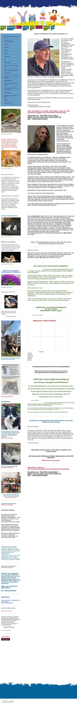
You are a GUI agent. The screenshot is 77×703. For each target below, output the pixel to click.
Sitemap (12, 701)
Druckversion (6, 701)
